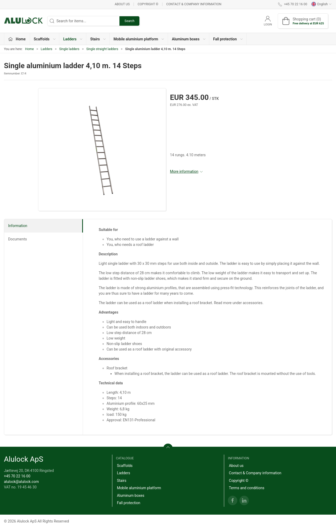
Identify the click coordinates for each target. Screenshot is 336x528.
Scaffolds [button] (45, 39)
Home (29, 49)
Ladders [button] (73, 39)
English (321, 4)
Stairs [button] (98, 39)
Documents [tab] (17, 239)
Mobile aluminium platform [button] (139, 39)
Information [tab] (17, 226)
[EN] (23, 20)
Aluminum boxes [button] (189, 39)
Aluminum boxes (130, 495)
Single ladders (69, 49)
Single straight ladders (102, 49)
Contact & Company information (193, 4)
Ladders (46, 49)
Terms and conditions (246, 488)
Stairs (121, 480)
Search (129, 21)
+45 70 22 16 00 (17, 476)
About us (122, 4)
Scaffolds (125, 466)
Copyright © (148, 4)
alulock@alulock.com (21, 481)
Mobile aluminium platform (139, 488)
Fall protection (128, 503)
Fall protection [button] (228, 39)
